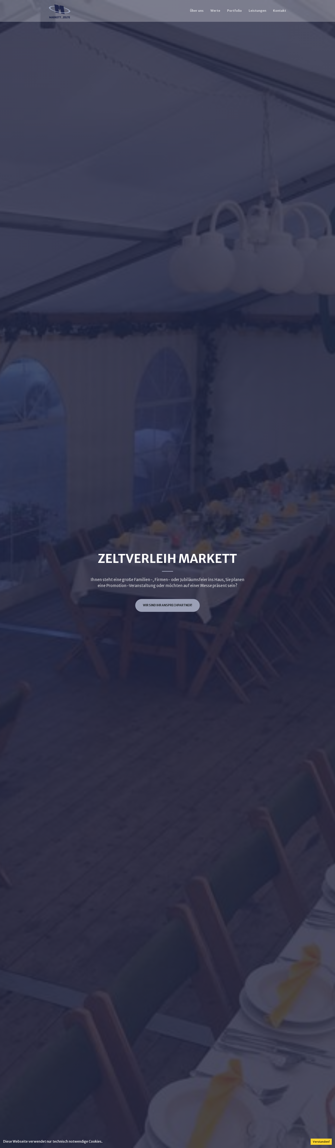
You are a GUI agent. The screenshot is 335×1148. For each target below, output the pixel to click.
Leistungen (257, 11)
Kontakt (279, 11)
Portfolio (234, 11)
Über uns (197, 11)
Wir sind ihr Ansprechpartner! (167, 605)
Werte (215, 11)
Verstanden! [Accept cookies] (321, 1142)
